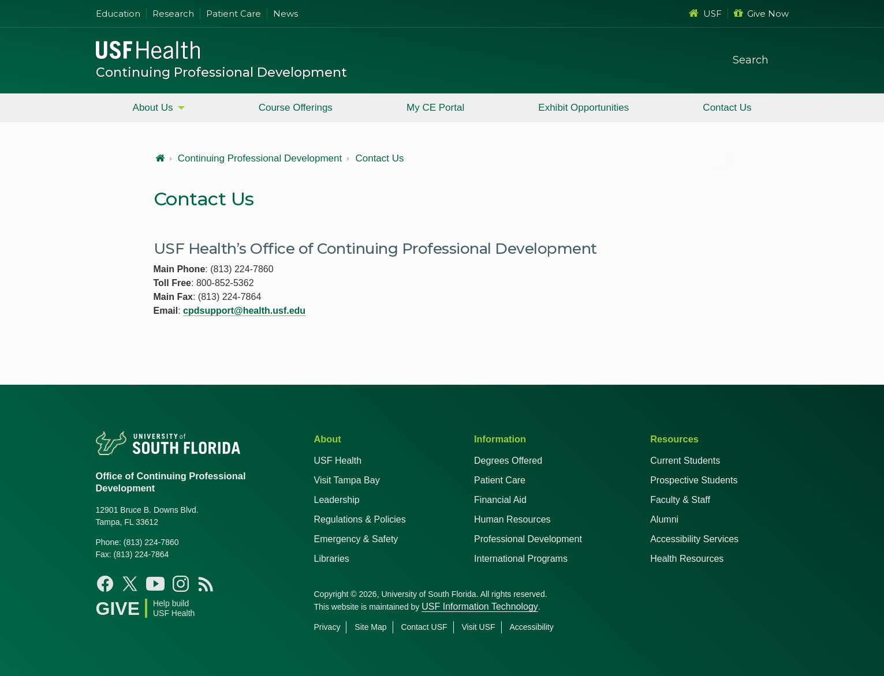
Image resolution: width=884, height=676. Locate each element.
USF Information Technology (480, 606)
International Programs (521, 559)
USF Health (338, 460)
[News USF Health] (206, 583)
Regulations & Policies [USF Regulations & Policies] (360, 519)
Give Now (761, 13)
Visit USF (478, 627)
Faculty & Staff (680, 500)
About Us (153, 107)
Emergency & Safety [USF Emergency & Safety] (356, 539)
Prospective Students (693, 480)
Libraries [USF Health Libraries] (331, 559)
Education (118, 13)
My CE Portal (435, 107)
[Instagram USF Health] (180, 583)
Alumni (664, 519)
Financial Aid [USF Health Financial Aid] (500, 500)
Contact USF (424, 627)
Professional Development (528, 539)
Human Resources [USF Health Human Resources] (512, 519)
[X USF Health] (130, 583)
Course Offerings (296, 107)
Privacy (327, 627)
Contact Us (727, 107)
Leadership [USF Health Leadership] (337, 500)
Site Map (370, 627)
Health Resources (686, 559)
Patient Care (233, 13)
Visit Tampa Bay (347, 480)
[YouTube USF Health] (155, 583)
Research (173, 13)
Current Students (685, 460)
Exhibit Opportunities (583, 107)
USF (705, 13)
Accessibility (531, 627)
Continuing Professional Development (221, 72)
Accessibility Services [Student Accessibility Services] (694, 539)
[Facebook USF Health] (105, 583)
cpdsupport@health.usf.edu (244, 311)
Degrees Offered (508, 460)
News (285, 13)
